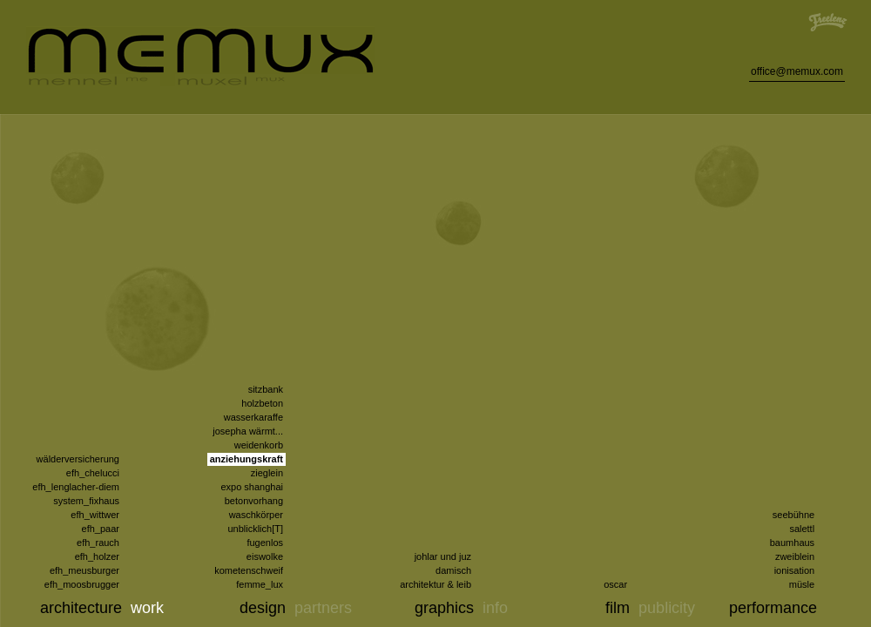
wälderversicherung (78, 459)
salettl (801, 528)
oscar (615, 584)
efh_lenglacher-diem (75, 487)
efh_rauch (98, 542)
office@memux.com (797, 71)
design (263, 608)
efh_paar (100, 528)
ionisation (794, 570)
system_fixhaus (86, 501)
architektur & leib (435, 584)
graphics (444, 608)
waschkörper (256, 514)
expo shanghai (251, 487)
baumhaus (792, 542)
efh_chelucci (92, 473)
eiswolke (264, 556)
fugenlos (264, 542)
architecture (81, 608)
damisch (453, 570)
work (147, 608)
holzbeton (262, 403)
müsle (801, 584)
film (617, 608)
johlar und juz (443, 556)
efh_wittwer (95, 514)
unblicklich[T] (255, 528)
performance (773, 608)
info (495, 608)
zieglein (267, 473)
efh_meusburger (84, 570)
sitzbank (265, 389)
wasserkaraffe (253, 417)
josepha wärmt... (248, 431)
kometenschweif (248, 570)
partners (323, 608)
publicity (666, 608)
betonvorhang (254, 501)
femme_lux (259, 584)
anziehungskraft (246, 459)
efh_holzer (97, 556)
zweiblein (794, 556)
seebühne (793, 514)
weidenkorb (258, 445)
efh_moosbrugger (81, 584)
